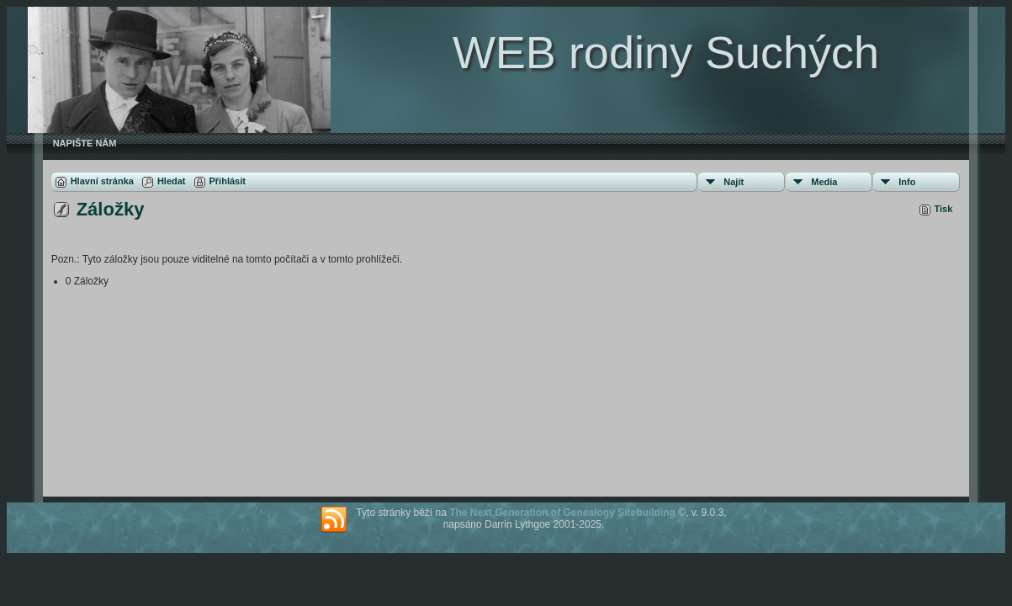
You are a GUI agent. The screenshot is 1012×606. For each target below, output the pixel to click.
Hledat (171, 181)
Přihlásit (227, 181)
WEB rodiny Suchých (666, 52)
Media (824, 182)
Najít (733, 182)
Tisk (944, 209)
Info (906, 182)
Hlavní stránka (102, 181)
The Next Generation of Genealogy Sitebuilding (562, 512)
